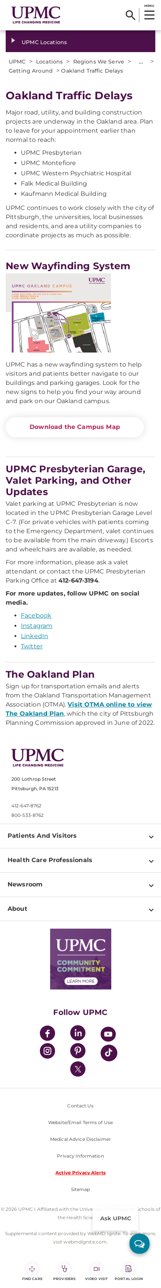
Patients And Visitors (42, 835)
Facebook (36, 615)
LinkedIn (34, 636)
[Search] (130, 15)
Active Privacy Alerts (80, 1172)
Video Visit (96, 1272)
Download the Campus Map (75, 426)
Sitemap (80, 1189)
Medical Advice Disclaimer (80, 1139)
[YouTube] (108, 1035)
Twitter (32, 646)
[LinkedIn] (77, 1034)
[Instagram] (47, 1052)
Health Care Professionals (50, 860)
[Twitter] (77, 1069)
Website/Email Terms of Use (80, 1122)
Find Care (32, 1272)
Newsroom (25, 884)
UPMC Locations (44, 42)
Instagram (36, 625)
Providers (64, 1272)
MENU (149, 6)
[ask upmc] (139, 1244)
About (17, 908)
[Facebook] (47, 1034)
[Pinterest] (77, 1052)
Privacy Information (80, 1156)
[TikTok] (109, 1053)
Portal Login (129, 1272)
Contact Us (80, 1106)
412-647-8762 (26, 805)
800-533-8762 (27, 815)
